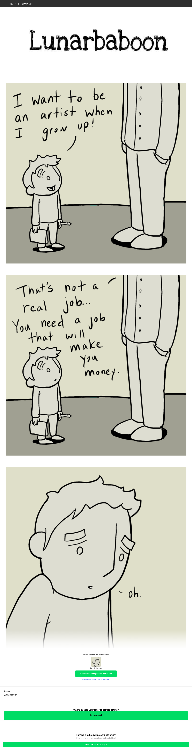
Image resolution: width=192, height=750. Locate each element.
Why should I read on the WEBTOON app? (96, 679)
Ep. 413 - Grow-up (21, 3)
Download (96, 715)
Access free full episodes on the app (96, 673)
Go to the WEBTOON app (96, 744)
